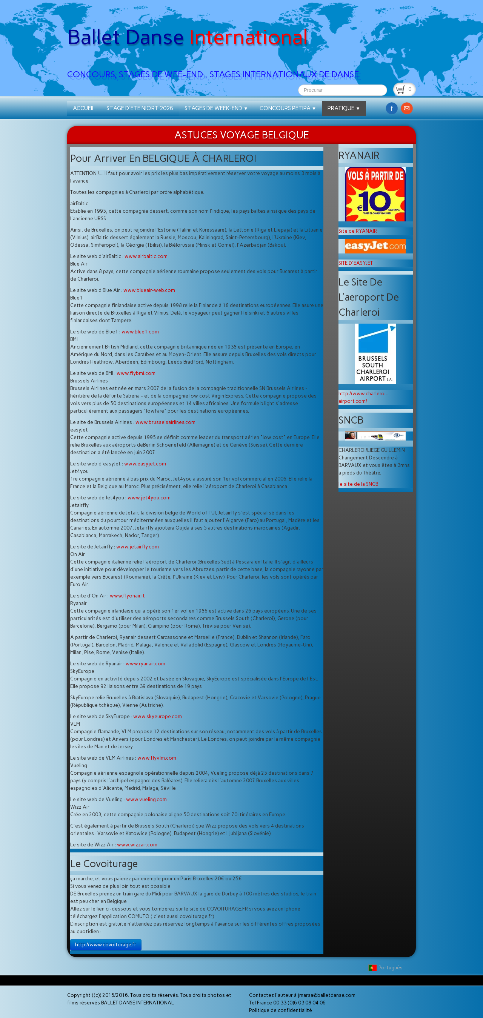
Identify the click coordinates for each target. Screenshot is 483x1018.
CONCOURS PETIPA (288, 108)
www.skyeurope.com (157, 716)
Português (386, 967)
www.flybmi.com (136, 373)
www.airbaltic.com (146, 256)
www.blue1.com (140, 332)
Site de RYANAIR (357, 231)
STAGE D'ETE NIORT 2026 (139, 108)
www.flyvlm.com (156, 758)
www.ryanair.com (145, 663)
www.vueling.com (146, 799)
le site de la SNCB (358, 484)
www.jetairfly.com (137, 547)
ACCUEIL (84, 108)
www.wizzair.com (137, 845)
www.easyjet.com (145, 464)
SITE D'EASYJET (355, 263)
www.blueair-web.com (149, 290)
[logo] (216, 42)
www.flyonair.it (127, 596)
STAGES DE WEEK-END (216, 108)
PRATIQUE (344, 108)
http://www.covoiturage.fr (106, 944)
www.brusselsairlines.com (165, 422)
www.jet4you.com (149, 498)
